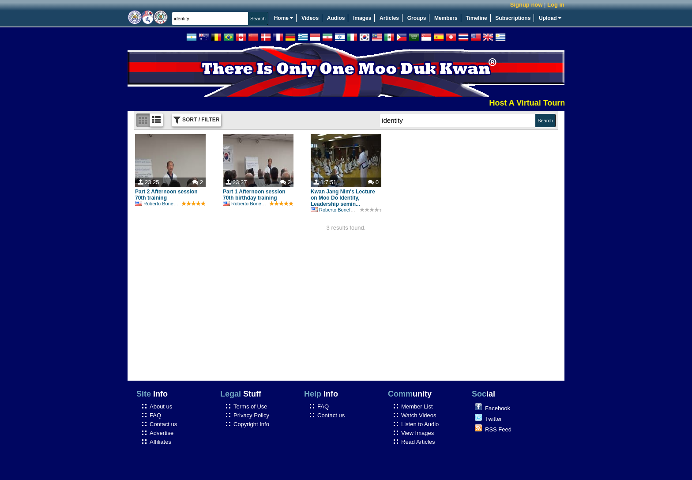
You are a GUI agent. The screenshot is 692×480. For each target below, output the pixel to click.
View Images (417, 433)
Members (446, 18)
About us (161, 406)
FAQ (155, 415)
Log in (555, 4)
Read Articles (418, 441)
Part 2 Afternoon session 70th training (166, 195)
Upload (550, 18)
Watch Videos (418, 415)
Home (283, 18)
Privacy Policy (251, 415)
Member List (417, 406)
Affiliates (160, 441)
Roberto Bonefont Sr (161, 203)
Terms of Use (250, 406)
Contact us (163, 424)
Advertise (161, 433)
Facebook (497, 408)
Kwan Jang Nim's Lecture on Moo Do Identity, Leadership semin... (343, 198)
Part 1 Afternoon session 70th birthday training (254, 195)
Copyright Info (251, 424)
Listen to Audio (420, 424)
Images (362, 18)
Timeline (476, 18)
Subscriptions (512, 18)
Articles (389, 18)
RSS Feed (498, 429)
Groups (416, 18)
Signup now (526, 4)
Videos (310, 18)
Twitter (493, 419)
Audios (336, 18)
